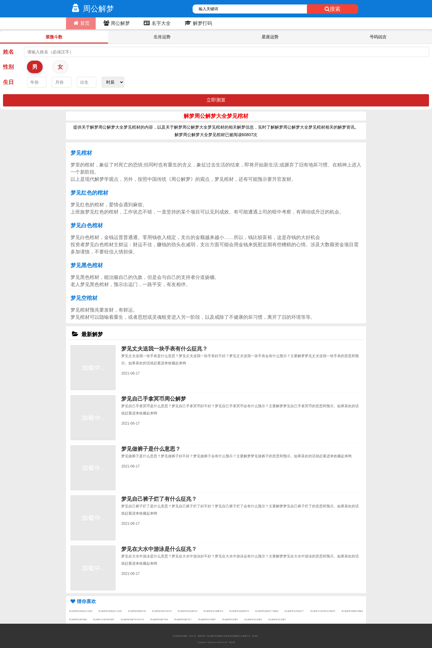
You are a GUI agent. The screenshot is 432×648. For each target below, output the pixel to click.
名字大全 (156, 23)
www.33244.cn (218, 642)
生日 (8, 82)
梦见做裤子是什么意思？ (151, 449)
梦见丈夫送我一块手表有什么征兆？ (164, 349)
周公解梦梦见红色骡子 (277, 619)
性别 (8, 67)
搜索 (332, 9)
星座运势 (270, 36)
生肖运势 (162, 36)
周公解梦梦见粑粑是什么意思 (110, 611)
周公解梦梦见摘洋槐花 (78, 619)
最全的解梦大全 (236, 636)
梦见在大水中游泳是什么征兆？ (159, 549)
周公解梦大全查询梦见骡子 (104, 619)
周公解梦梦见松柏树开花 (187, 611)
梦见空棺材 (84, 298)
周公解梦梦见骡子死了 (183, 619)
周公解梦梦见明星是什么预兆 (80, 611)
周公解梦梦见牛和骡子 (207, 619)
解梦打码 (197, 23)
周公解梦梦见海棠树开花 (239, 611)
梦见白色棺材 (86, 225)
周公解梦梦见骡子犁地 (159, 619)
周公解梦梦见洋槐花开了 (294, 611)
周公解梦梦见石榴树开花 (213, 611)
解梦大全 (246, 636)
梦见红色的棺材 (89, 193)
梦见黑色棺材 (86, 265)
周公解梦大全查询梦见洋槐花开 (322, 611)
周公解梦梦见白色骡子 (253, 619)
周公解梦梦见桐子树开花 (162, 611)
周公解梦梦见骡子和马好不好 (132, 619)
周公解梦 (91, 8)
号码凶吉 (378, 36)
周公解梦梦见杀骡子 (230, 619)
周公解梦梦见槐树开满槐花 (352, 611)
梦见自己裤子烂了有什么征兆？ (159, 499)
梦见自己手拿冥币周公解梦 (153, 399)
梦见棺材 (81, 153)
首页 (81, 23)
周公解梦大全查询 (222, 636)
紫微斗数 (54, 36)
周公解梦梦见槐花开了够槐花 (266, 611)
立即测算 (216, 100)
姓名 (8, 52)
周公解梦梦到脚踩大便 (137, 611)
